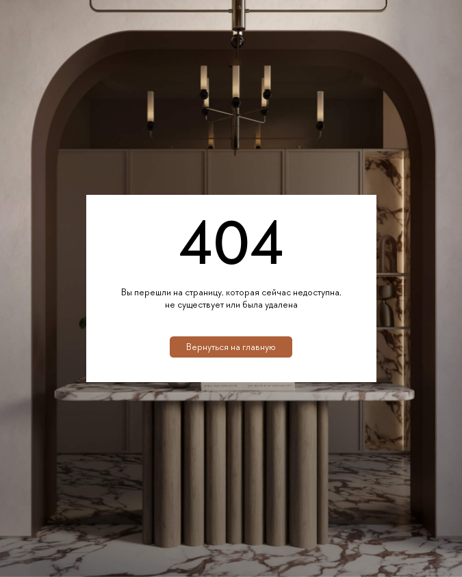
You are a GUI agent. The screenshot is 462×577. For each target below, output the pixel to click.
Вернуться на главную (231, 346)
